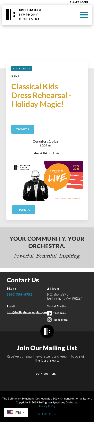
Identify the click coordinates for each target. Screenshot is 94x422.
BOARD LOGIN (47, 414)
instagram (61, 319)
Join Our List (47, 373)
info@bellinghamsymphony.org (28, 312)
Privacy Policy (47, 406)
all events (21, 68)
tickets (23, 209)
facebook (60, 312)
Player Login (79, 2)
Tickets (22, 129)
